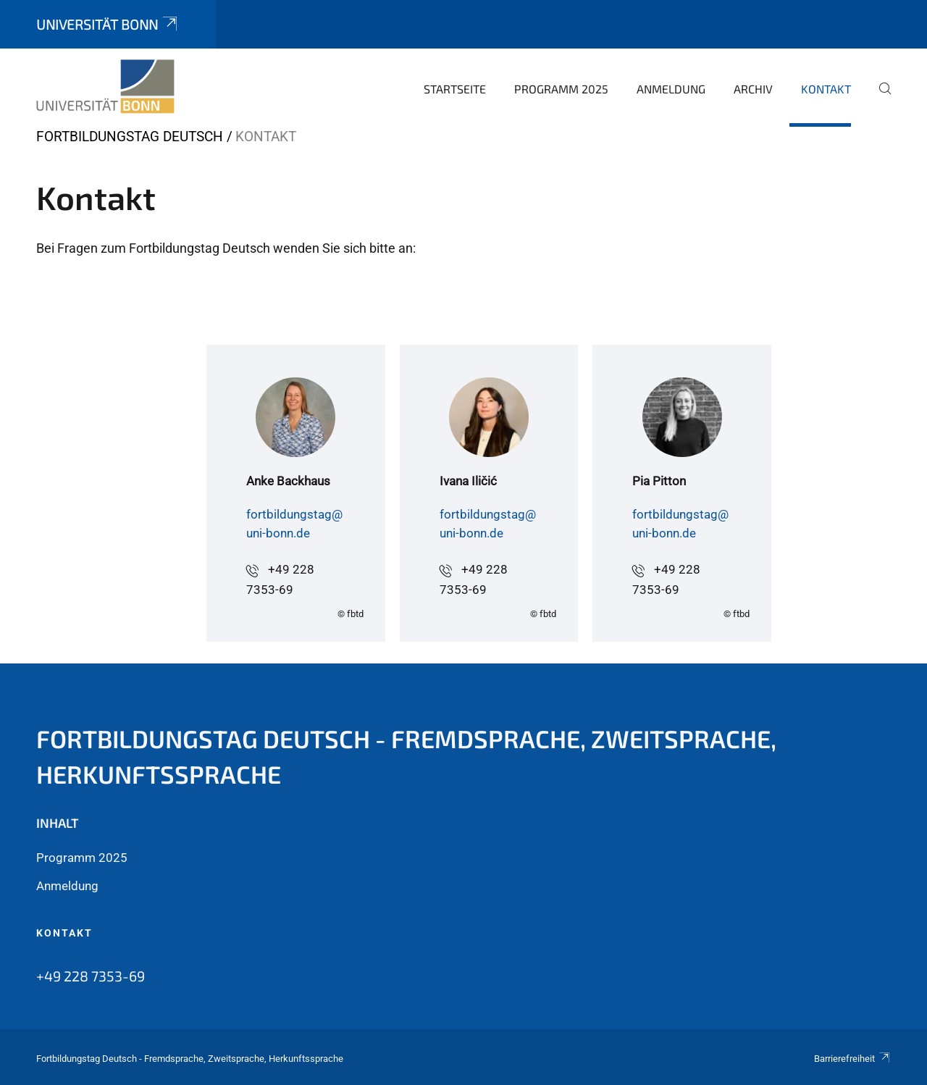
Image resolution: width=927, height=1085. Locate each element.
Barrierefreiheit (852, 1058)
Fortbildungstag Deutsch (129, 136)
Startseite (455, 89)
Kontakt (826, 89)
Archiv (753, 89)
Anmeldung (671, 89)
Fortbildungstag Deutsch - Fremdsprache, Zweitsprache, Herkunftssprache (406, 756)
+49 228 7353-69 (90, 975)
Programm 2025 (561, 89)
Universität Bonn (108, 24)
